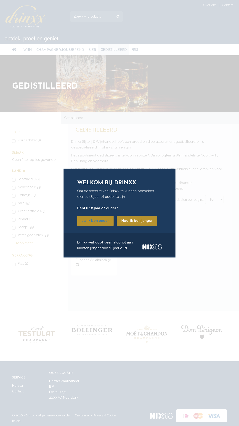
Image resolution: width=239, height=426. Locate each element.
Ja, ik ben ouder (95, 221)
